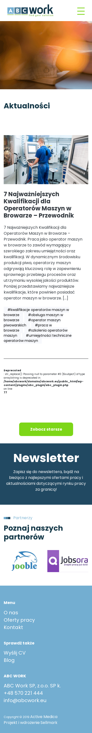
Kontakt (13, 627)
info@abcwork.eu (25, 700)
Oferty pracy (19, 620)
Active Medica (43, 717)
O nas (11, 612)
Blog (9, 660)
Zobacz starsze (46, 429)
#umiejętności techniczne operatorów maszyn (38, 338)
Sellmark (48, 722)
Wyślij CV (15, 652)
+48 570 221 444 (23, 693)
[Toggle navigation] (81, 11)
